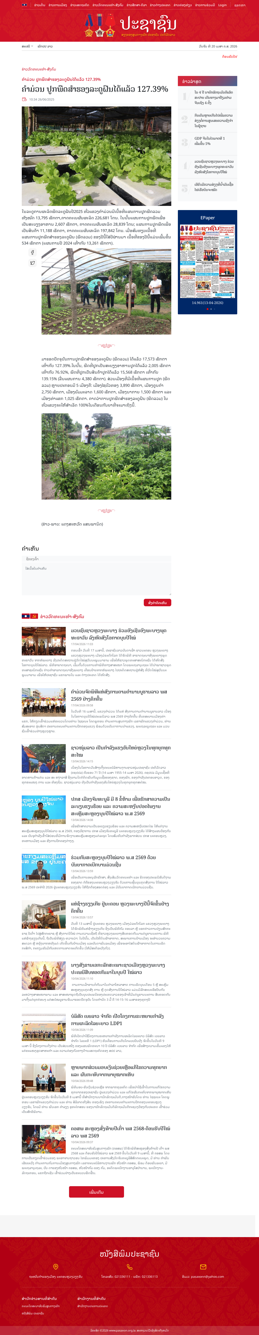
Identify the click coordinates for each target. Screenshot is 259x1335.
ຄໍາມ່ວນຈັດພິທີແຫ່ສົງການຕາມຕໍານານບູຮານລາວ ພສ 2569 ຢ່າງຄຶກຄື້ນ (119, 695)
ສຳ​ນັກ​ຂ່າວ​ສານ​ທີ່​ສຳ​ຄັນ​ (39, 1298)
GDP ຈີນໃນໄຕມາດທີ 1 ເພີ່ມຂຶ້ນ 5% (210, 141)
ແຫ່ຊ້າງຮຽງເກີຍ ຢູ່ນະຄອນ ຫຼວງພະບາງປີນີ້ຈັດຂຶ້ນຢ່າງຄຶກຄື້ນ (120, 907)
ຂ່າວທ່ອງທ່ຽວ (183, 4)
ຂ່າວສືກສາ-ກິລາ (137, 4)
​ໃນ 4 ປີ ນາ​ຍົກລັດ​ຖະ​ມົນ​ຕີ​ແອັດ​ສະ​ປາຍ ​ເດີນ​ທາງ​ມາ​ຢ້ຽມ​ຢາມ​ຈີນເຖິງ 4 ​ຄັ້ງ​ (214, 98)
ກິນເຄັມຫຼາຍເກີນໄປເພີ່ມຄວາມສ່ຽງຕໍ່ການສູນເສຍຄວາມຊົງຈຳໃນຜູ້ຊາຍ (214, 121)
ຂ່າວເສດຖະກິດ (79, 4)
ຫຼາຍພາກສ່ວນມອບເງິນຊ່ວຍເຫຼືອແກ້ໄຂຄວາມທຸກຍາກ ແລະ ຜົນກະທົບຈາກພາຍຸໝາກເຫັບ (119, 1071)
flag (24, 5)
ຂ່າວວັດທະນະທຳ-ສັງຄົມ (108, 4)
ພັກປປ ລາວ (45, 46)
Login (222, 4)
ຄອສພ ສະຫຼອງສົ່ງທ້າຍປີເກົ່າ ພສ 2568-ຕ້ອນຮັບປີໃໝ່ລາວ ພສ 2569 (120, 1132)
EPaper (208, 217)
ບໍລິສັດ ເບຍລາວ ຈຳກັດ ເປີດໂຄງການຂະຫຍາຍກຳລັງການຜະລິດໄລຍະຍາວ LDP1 (117, 1020)
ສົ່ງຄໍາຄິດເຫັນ (157, 602)
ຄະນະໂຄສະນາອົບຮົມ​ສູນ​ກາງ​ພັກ (41, 1306)
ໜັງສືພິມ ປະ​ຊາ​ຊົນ (33, 1313)
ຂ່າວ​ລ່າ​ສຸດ (191, 81)
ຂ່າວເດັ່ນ (39, 4)
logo (129, 26)
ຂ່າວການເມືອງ (58, 4)
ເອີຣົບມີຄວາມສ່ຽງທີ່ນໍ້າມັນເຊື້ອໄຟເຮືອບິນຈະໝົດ (214, 187)
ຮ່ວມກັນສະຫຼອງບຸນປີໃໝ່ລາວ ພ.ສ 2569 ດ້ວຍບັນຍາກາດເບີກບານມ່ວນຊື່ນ (113, 861)
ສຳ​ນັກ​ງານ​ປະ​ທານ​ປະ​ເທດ (92, 1306)
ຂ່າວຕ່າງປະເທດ (160, 4)
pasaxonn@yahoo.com (207, 1276)
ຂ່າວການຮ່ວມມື (205, 4)
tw (32, 263)
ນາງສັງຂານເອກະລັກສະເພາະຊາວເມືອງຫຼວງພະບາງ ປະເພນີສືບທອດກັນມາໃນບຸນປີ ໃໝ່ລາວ (118, 968)
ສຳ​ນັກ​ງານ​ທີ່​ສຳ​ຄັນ (91, 1298)
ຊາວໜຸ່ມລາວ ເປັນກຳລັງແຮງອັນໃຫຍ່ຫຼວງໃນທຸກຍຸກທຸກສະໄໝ (121, 751)
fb (32, 252)
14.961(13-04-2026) (207, 303)
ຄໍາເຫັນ (30, 548)
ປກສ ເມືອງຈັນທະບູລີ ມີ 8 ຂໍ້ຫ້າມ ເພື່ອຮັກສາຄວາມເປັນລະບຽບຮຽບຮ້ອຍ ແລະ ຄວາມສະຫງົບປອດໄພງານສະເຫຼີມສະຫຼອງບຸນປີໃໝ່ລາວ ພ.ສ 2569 (120, 806)
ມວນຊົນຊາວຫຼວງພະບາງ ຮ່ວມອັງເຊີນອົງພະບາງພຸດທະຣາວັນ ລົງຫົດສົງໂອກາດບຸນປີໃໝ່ (118, 634)
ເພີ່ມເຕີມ (96, 1192)
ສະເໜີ (27, 46)
